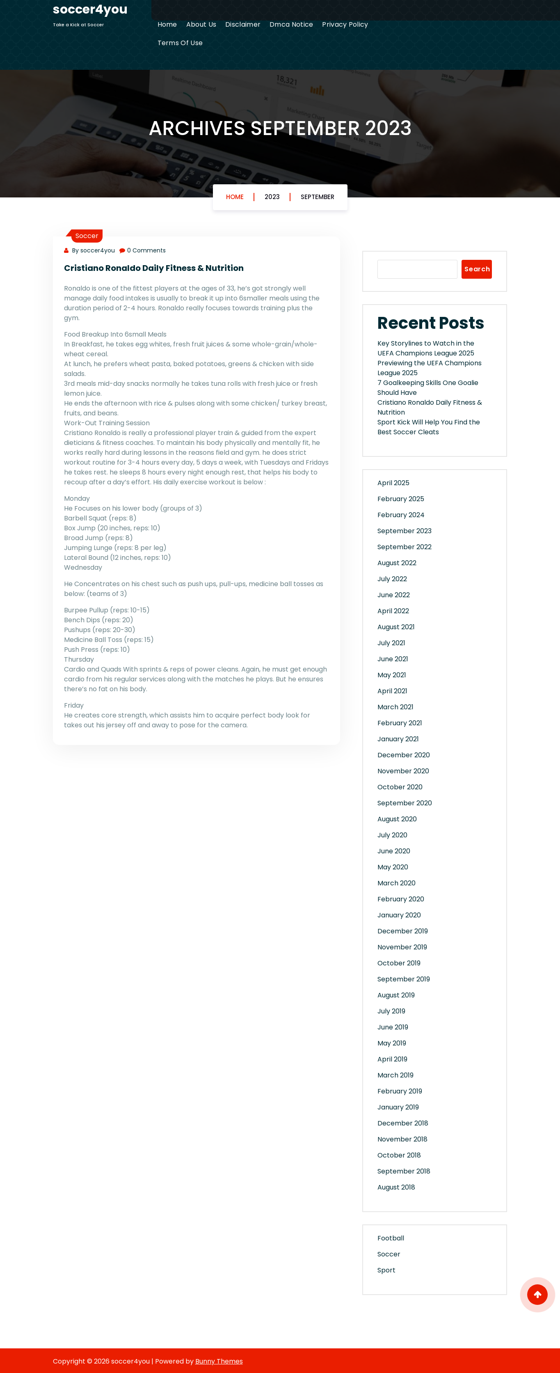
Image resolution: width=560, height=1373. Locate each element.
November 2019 (402, 947)
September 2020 (404, 803)
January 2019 (398, 1107)
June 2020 (393, 851)
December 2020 (403, 755)
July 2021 (391, 643)
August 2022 (396, 563)
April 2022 (393, 611)
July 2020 (392, 835)
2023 (272, 197)
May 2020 (392, 867)
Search (477, 269)
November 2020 (403, 771)
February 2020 (400, 899)
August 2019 (396, 995)
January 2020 (399, 915)
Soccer (86, 236)
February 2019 (399, 1091)
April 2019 (392, 1059)
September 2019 (403, 979)
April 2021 (392, 691)
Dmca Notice (291, 24)
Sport (386, 1270)
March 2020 (396, 883)
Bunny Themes (219, 1361)
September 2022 (404, 547)
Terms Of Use (180, 43)
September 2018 (403, 1171)
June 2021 (392, 659)
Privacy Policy (345, 24)
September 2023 (404, 531)
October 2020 (400, 787)
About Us (201, 24)
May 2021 (391, 675)
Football (390, 1238)
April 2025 (393, 483)
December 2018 (402, 1123)
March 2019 (395, 1075)
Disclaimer (243, 24)
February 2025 (400, 499)
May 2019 (391, 1043)
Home (167, 24)
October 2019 (399, 963)
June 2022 (393, 595)
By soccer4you (89, 250)
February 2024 (401, 515)
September (317, 197)
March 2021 (395, 707)
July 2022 (392, 579)
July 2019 (391, 1011)
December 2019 (402, 931)
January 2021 (398, 739)
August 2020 (397, 819)
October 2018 (399, 1155)
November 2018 (402, 1139)
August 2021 (396, 627)
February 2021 (399, 723)
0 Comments (142, 250)
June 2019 (392, 1027)
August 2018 (396, 1187)
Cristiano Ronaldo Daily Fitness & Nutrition (154, 268)
